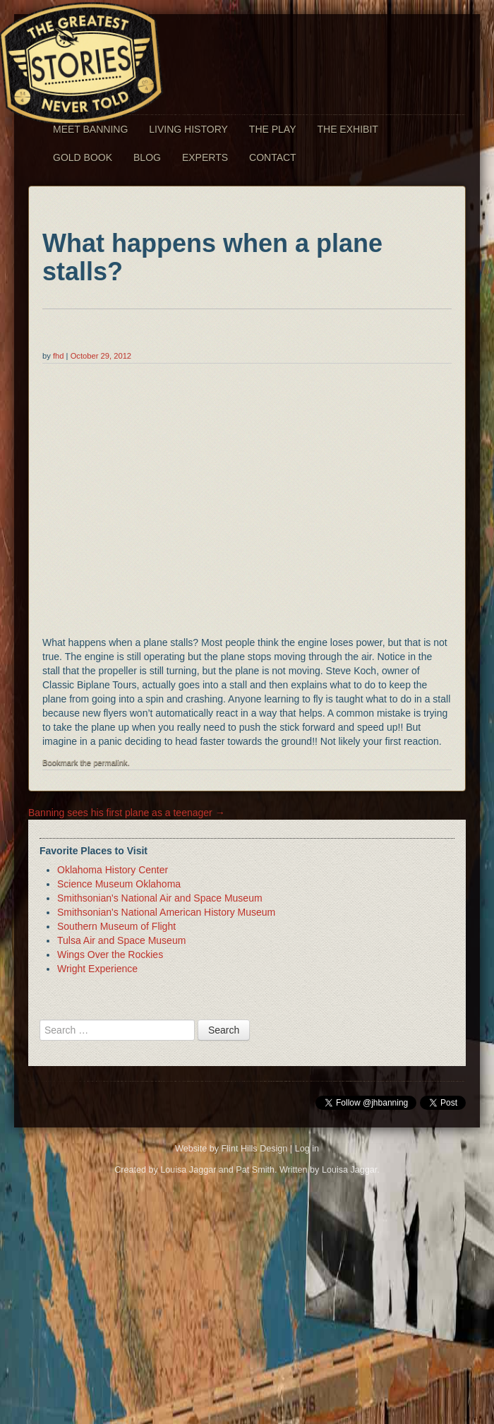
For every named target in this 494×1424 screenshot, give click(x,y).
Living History (188, 129)
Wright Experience (97, 968)
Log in (307, 1149)
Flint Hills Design (255, 1149)
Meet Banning (90, 129)
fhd (58, 356)
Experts (205, 157)
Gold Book (82, 157)
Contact (272, 157)
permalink (110, 762)
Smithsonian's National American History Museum (166, 912)
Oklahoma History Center (112, 869)
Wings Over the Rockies (110, 954)
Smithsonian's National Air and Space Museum (160, 898)
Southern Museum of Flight (116, 926)
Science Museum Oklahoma (119, 884)
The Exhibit (347, 129)
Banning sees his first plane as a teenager (126, 812)
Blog (147, 157)
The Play (272, 129)
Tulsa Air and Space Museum (121, 940)
